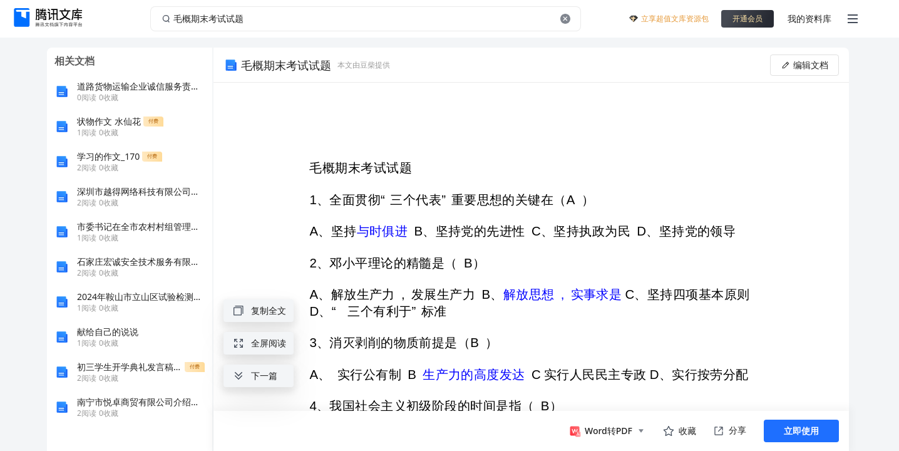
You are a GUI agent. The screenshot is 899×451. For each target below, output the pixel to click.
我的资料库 (809, 18)
